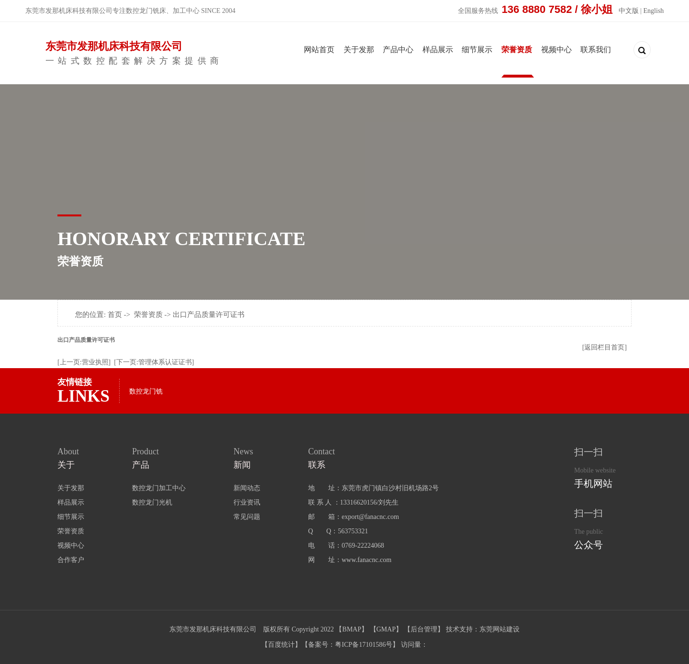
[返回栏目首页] (604, 347)
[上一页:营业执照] (84, 362)
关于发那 (359, 49)
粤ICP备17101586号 (363, 644)
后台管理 (424, 629)
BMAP (351, 629)
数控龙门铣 (146, 391)
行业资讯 (246, 502)
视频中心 (556, 49)
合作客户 (70, 559)
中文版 (629, 10)
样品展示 (437, 49)
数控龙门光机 (152, 502)
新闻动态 (246, 488)
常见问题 (246, 516)
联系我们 (595, 49)
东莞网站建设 (499, 629)
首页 (115, 314)
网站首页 (319, 49)
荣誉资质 (516, 49)
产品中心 (398, 49)
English (654, 10)
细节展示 (477, 49)
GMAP (386, 629)
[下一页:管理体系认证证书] (154, 362)
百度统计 (281, 644)
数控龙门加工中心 (159, 488)
